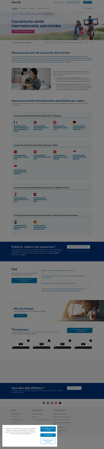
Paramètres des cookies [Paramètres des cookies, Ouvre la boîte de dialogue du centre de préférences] (48, 441)
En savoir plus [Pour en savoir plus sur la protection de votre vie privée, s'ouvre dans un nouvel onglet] (27, 433)
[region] (29, 436)
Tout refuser (48, 435)
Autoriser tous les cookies (48, 429)
